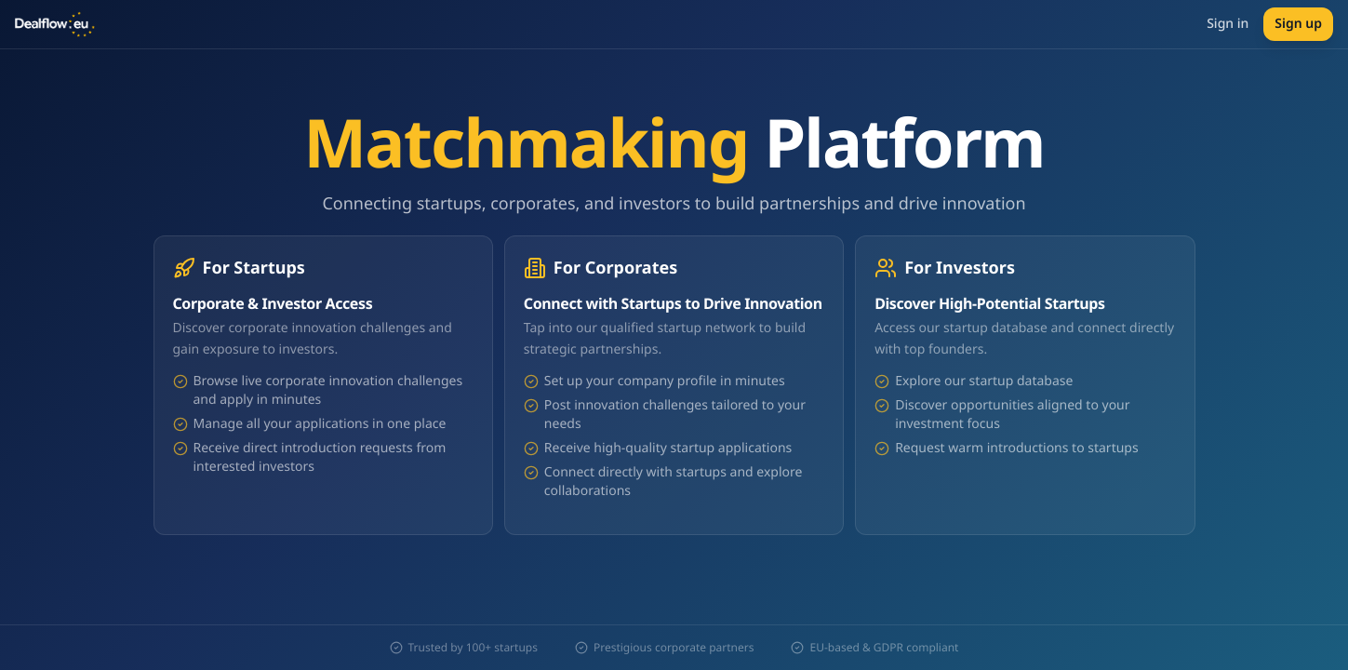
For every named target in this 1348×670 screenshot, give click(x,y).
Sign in (1227, 24)
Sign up (1298, 24)
